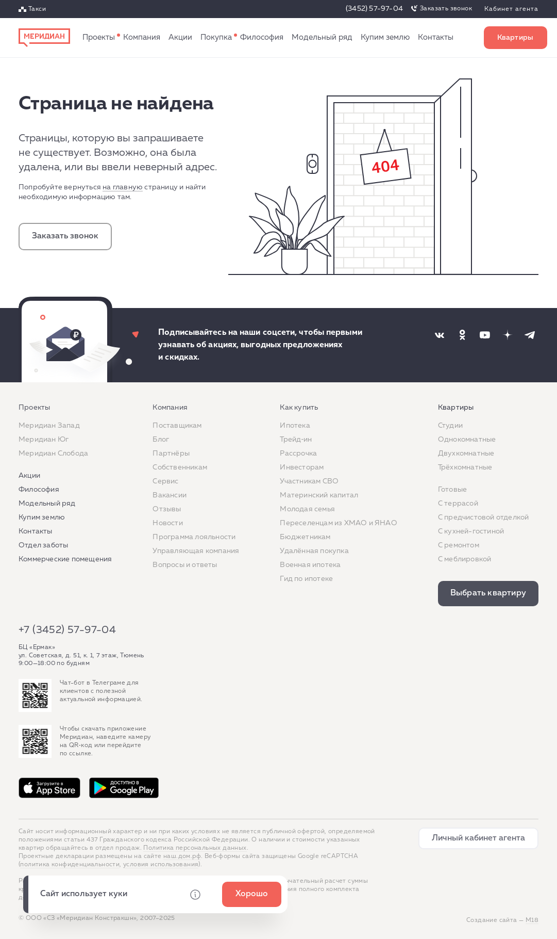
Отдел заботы (43, 545)
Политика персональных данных (194, 848)
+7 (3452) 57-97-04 (67, 630)
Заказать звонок (446, 9)
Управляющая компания (196, 551)
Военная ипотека (310, 565)
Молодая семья (307, 509)
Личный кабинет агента (478, 838)
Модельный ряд (322, 37)
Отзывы (167, 509)
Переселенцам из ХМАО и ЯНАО (338, 523)
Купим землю (385, 37)
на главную (123, 187)
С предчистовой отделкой (483, 517)
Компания (141, 37)
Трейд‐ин (296, 439)
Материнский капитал (319, 495)
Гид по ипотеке (306, 578)
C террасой (458, 503)
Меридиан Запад (49, 425)
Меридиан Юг (44, 439)
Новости (167, 523)
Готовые (452, 489)
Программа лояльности (194, 537)
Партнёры (171, 453)
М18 (532, 920)
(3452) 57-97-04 (374, 8)
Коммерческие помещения (65, 559)
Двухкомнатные (466, 453)
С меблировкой (465, 559)
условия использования (160, 865)
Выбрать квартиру (515, 37)
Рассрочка (298, 453)
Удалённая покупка (314, 551)
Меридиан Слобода (53, 453)
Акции (180, 37)
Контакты (435, 37)
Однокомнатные (467, 439)
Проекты (98, 37)
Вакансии (170, 495)
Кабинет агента (511, 9)
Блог (161, 439)
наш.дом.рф (182, 856)
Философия (261, 37)
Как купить (216, 37)
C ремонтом (458, 545)
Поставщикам (177, 425)
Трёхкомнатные (465, 467)
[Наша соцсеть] (439, 335)
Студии (450, 425)
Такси (37, 9)
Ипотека (295, 425)
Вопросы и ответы (185, 565)
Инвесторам (302, 467)
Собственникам (180, 467)
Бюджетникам (305, 537)
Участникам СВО (309, 481)
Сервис (165, 481)
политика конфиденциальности (70, 865)
